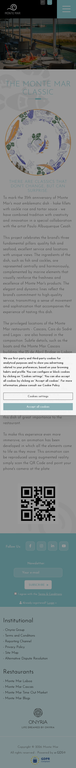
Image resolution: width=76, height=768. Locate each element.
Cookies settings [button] (38, 396)
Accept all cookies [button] (38, 406)
